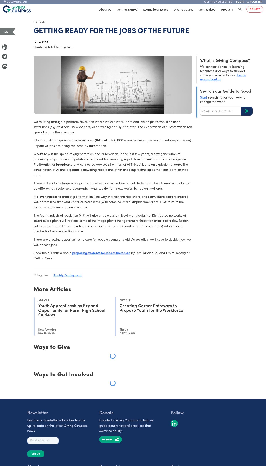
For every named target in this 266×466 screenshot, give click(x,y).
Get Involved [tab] (207, 9)
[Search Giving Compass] (240, 9)
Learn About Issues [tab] (155, 9)
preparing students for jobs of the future (101, 252)
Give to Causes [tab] (183, 9)
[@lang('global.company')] (17, 9)
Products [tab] (227, 9)
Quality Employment (67, 275)
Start (203, 97)
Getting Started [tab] (127, 9)
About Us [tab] (105, 9)
